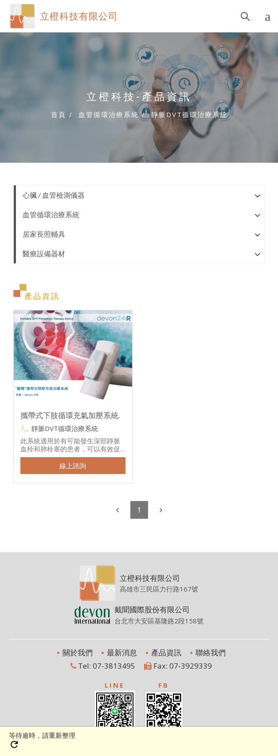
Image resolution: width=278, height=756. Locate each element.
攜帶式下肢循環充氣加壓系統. (70, 415)
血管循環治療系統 (51, 214)
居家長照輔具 (44, 234)
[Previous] (117, 510)
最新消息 (121, 652)
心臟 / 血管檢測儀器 (54, 195)
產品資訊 (165, 652)
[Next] (161, 510)
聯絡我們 (210, 652)
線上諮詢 (72, 465)
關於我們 (77, 652)
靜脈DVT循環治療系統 (64, 428)
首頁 (58, 114)
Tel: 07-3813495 (102, 666)
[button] (257, 195)
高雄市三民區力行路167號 (159, 588)
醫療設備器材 (44, 253)
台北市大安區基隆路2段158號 (159, 620)
